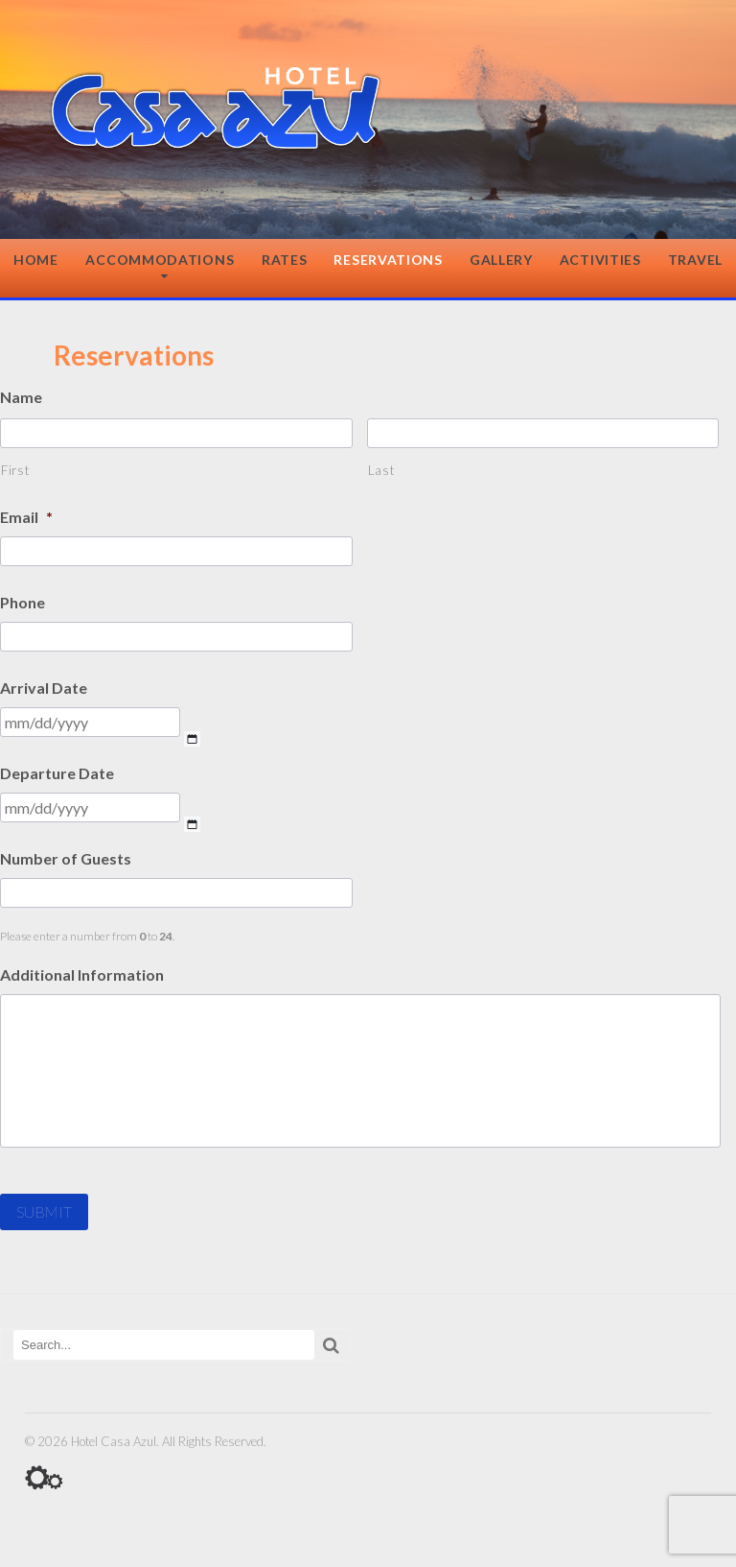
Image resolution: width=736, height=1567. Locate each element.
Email (26, 517)
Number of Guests (65, 858)
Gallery (501, 259)
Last (381, 470)
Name (21, 397)
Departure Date (57, 773)
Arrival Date (43, 687)
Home (35, 259)
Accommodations (159, 259)
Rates (285, 259)
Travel (695, 259)
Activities (600, 259)
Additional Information (82, 974)
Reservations (388, 259)
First (15, 470)
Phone (22, 602)
